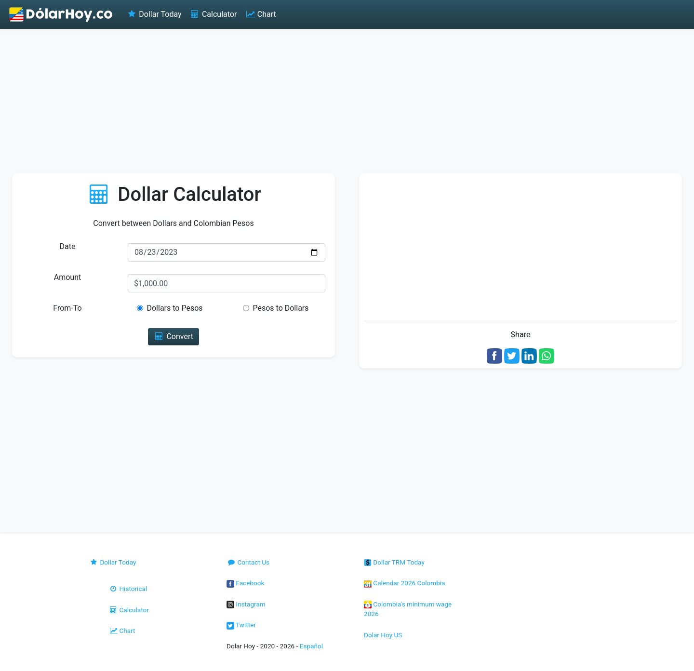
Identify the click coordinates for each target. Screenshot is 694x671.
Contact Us (248, 562)
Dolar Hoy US (383, 635)
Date (68, 246)
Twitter (241, 625)
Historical (127, 588)
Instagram (246, 604)
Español (311, 646)
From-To (67, 308)
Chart (260, 14)
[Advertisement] (347, 101)
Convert (173, 336)
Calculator (213, 14)
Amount (67, 277)
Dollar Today (154, 14)
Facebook (245, 583)
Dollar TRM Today (394, 562)
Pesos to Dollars (280, 308)
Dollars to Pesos (174, 308)
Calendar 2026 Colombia (404, 583)
